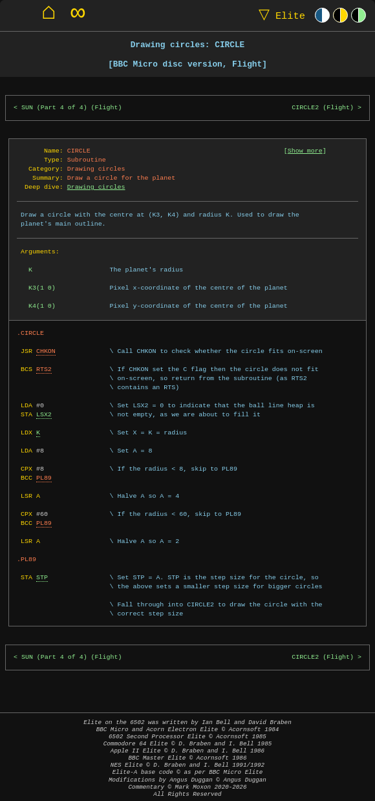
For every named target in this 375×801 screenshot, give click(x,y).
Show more (305, 150)
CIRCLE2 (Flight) (323, 107)
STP (42, 577)
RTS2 (44, 369)
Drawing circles (96, 186)
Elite (279, 15)
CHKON (46, 351)
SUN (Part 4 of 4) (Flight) (71, 107)
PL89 (44, 477)
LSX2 (44, 414)
